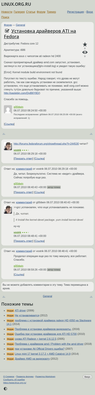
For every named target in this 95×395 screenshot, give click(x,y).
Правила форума (25, 376)
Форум (41, 12)
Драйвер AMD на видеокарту (32, 358)
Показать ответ (23, 158)
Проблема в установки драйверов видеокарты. (43, 329)
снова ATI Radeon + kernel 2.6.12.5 (35, 339)
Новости (6, 12)
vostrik (17, 150)
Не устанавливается (27, 315)
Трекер (51, 12)
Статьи (30, 12)
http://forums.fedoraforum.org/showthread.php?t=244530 (46, 143)
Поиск (5, 17)
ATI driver (20, 310)
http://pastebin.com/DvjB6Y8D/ (21, 93)
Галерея (19, 12)
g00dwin (18, 107)
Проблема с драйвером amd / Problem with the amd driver (49, 344)
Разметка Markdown (45, 376)
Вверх (87, 377)
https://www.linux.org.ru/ (14, 382)
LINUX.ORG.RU (16, 4)
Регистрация (75, 12)
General (20, 25)
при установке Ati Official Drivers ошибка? (39, 348)
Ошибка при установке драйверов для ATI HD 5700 (46, 334)
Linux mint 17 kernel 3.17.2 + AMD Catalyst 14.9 (42, 353)
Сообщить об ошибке (14, 379)
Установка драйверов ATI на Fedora (40, 33)
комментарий (24, 168)
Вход (89, 12)
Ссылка (9, 124)
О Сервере (8, 376)
